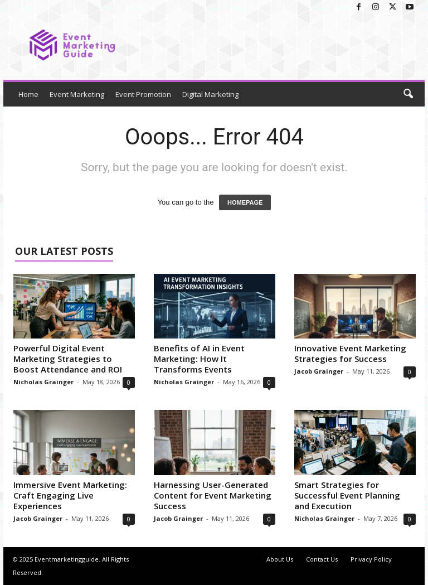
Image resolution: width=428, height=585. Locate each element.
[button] (408, 94)
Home (28, 94)
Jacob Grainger (318, 371)
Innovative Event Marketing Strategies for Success (350, 353)
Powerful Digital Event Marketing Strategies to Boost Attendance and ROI (67, 358)
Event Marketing (77, 94)
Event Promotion (143, 94)
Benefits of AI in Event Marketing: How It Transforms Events (199, 358)
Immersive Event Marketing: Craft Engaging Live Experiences (70, 495)
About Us (279, 559)
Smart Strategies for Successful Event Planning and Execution (347, 495)
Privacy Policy (371, 559)
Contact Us (322, 559)
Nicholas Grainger (43, 382)
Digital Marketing (210, 94)
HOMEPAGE (244, 202)
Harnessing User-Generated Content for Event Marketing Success (212, 495)
